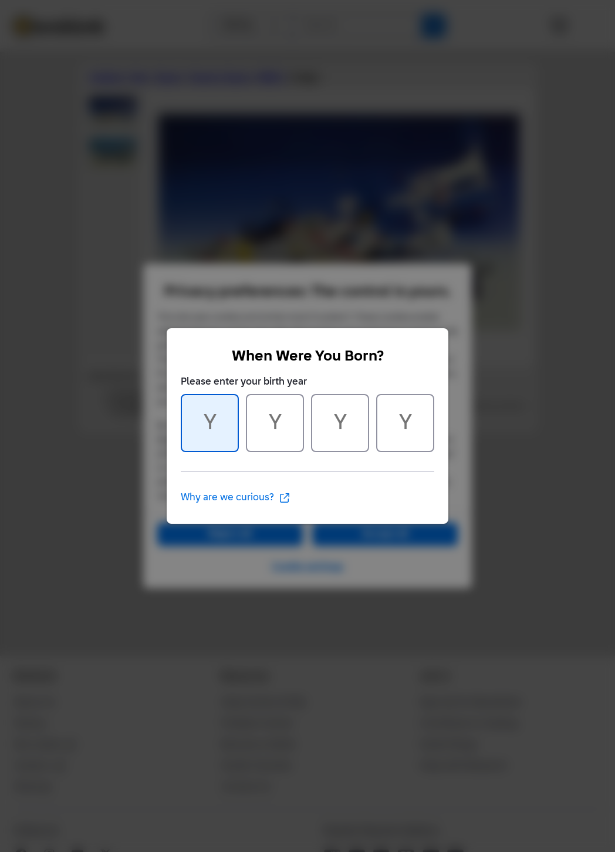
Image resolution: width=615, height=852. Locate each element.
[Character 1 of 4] (210, 423)
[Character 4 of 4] (405, 423)
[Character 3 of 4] (340, 423)
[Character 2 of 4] (275, 423)
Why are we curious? (235, 498)
